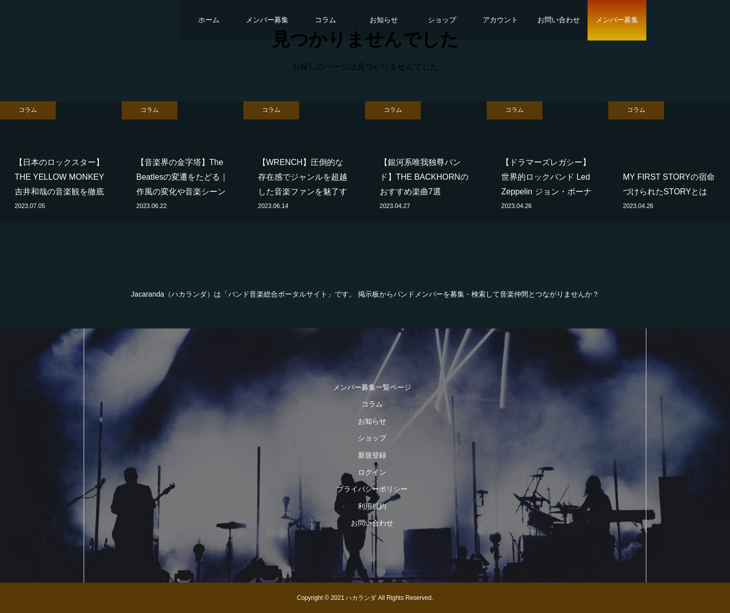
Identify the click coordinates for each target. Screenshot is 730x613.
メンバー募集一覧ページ (372, 387)
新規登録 (372, 455)
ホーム (209, 20)
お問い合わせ (558, 20)
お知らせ (384, 20)
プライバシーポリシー (372, 489)
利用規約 (372, 506)
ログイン (372, 472)
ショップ (442, 20)
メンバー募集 (267, 20)
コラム (325, 20)
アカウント (500, 20)
